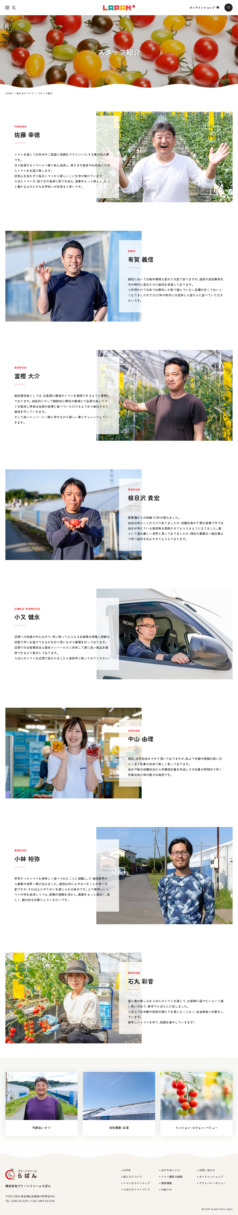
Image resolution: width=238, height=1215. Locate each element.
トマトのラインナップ (136, 1183)
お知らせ (166, 1189)
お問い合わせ (207, 1170)
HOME (127, 1170)
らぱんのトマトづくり (136, 1189)
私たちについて (132, 1176)
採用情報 (166, 1183)
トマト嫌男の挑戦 (172, 1176)
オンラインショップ (204, 7)
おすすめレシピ (170, 1170)
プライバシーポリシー (212, 1183)
